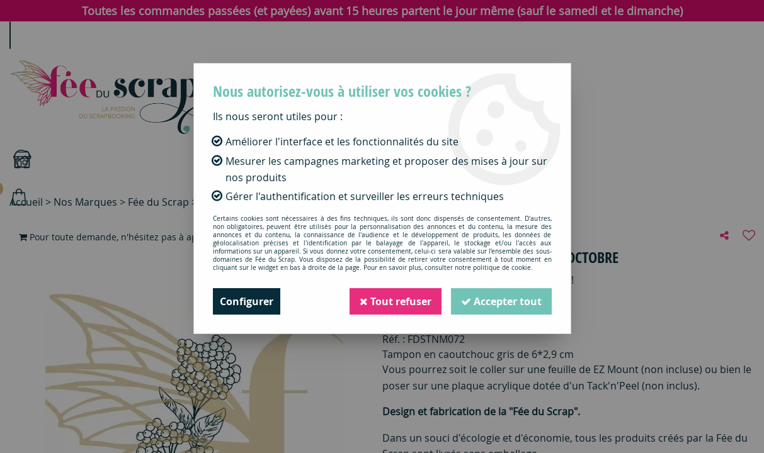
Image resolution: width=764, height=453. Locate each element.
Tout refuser (395, 301)
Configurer (246, 301)
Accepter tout (501, 301)
